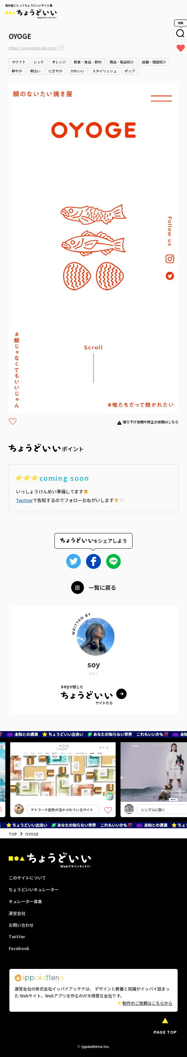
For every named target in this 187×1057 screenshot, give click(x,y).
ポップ (130, 70)
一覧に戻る (102, 587)
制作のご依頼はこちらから (145, 1003)
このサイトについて (27, 877)
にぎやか (55, 70)
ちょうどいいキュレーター (34, 889)
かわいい (77, 70)
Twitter (24, 500)
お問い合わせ (21, 925)
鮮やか (17, 70)
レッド (39, 61)
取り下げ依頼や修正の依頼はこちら (150, 421)
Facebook (19, 948)
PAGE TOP (165, 1032)
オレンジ (59, 61)
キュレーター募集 (25, 901)
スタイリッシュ (104, 70)
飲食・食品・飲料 (88, 61)
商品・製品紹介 (122, 61)
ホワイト (19, 61)
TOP (13, 834)
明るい (35, 70)
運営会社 (17, 913)
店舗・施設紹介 (154, 61)
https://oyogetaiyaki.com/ (33, 47)
